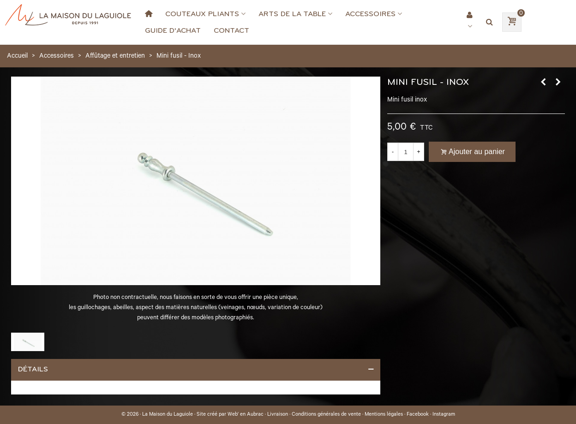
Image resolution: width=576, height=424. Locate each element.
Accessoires (370, 14)
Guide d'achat (173, 30)
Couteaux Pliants (202, 14)
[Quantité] (406, 152)
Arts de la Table (292, 14)
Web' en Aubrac (246, 415)
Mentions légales (384, 415)
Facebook (418, 415)
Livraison (277, 415)
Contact (231, 30)
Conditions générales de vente (326, 415)
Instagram (443, 415)
